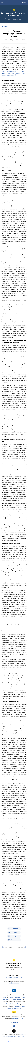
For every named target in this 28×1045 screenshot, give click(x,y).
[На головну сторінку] (14, 13)
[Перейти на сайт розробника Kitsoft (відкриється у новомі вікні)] (8, 1041)
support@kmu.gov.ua (17, 1018)
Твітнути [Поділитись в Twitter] (14, 936)
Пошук (24, 2)
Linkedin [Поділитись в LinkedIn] (15, 932)
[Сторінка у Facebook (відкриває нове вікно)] (14, 1026)
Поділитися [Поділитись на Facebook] (15, 928)
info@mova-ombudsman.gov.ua (14, 977)
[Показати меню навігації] (2, 2)
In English (15, 1022)
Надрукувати (14, 939)
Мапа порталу (13, 954)
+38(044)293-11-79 (14, 983)
